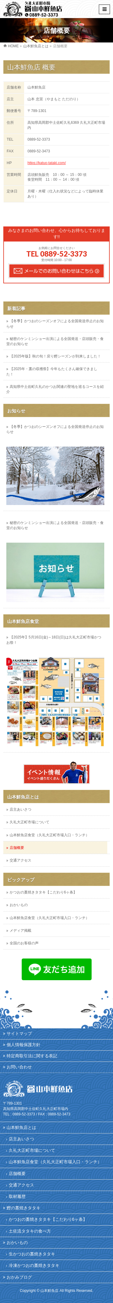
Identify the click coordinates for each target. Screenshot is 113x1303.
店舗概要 (17, 848)
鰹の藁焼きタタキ (23, 1207)
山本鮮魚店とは (23, 797)
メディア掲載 (20, 930)
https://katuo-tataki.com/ (46, 163)
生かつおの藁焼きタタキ (32, 1254)
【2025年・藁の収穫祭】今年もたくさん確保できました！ (51, 371)
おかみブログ (19, 1277)
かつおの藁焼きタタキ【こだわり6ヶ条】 (43, 892)
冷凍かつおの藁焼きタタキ (34, 1265)
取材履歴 (17, 1196)
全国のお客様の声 (24, 943)
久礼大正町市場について (29, 822)
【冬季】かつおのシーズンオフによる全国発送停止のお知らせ (55, 323)
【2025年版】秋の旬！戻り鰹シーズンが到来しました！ (55, 356)
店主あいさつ (20, 809)
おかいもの (19, 905)
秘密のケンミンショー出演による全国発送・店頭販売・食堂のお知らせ (55, 341)
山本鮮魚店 (49, 1291)
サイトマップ (19, 1033)
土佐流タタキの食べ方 (30, 1231)
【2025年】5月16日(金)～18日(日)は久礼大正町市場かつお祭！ (53, 639)
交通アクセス (20, 860)
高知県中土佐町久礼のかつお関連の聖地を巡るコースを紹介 (55, 389)
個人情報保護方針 (23, 1044)
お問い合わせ (19, 1067)
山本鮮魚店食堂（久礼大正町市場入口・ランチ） (49, 835)
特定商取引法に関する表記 (32, 1055)
